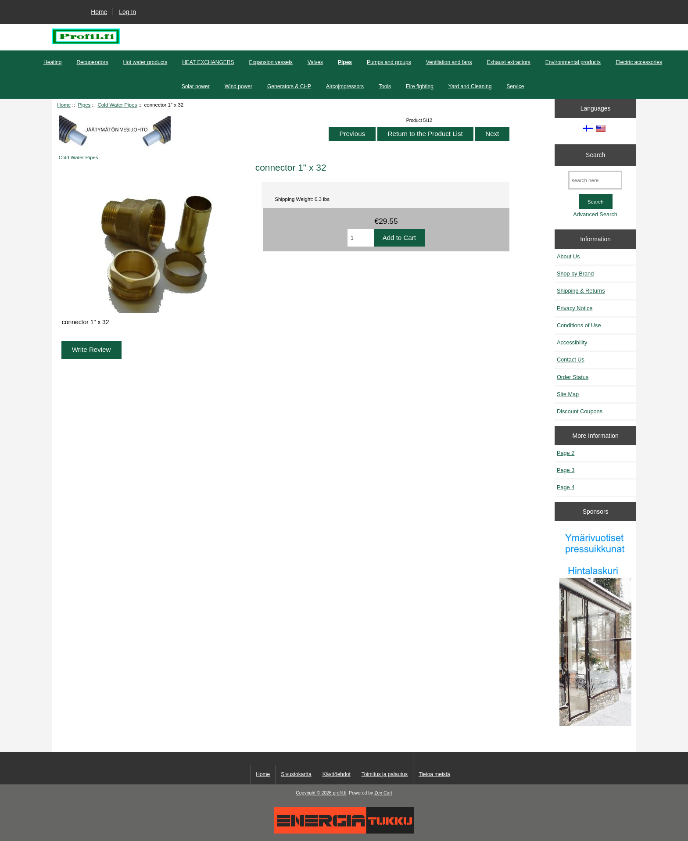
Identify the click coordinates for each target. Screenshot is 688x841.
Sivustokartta (296, 774)
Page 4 (565, 487)
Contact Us (570, 359)
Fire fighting (420, 86)
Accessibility (572, 342)
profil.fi (340, 793)
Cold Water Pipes (117, 104)
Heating (52, 62)
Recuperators (92, 62)
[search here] (595, 180)
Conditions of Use (579, 325)
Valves (315, 62)
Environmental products (573, 62)
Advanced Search (595, 214)
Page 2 (565, 453)
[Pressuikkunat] (595, 628)
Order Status (572, 377)
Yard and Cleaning (470, 86)
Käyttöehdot (336, 774)
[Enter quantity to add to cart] (360, 238)
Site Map (568, 394)
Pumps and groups (389, 62)
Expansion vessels (270, 62)
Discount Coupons (579, 411)
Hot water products (145, 62)
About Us (568, 256)
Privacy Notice (574, 308)
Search (595, 154)
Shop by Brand (575, 273)
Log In (127, 11)
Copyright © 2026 (314, 793)
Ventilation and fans (449, 62)
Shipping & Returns (581, 290)
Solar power (196, 86)
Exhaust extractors (508, 62)
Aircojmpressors (345, 86)
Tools (385, 86)
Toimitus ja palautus (385, 774)
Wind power (238, 86)
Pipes (84, 104)
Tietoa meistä (434, 774)
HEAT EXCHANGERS (208, 62)
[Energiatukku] (344, 831)
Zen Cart (383, 793)
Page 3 (565, 470)
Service (515, 86)
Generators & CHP (289, 86)
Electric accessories (639, 62)
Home (99, 11)
